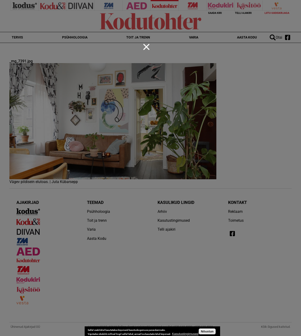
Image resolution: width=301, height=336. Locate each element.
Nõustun (207, 331)
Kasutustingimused (185, 334)
